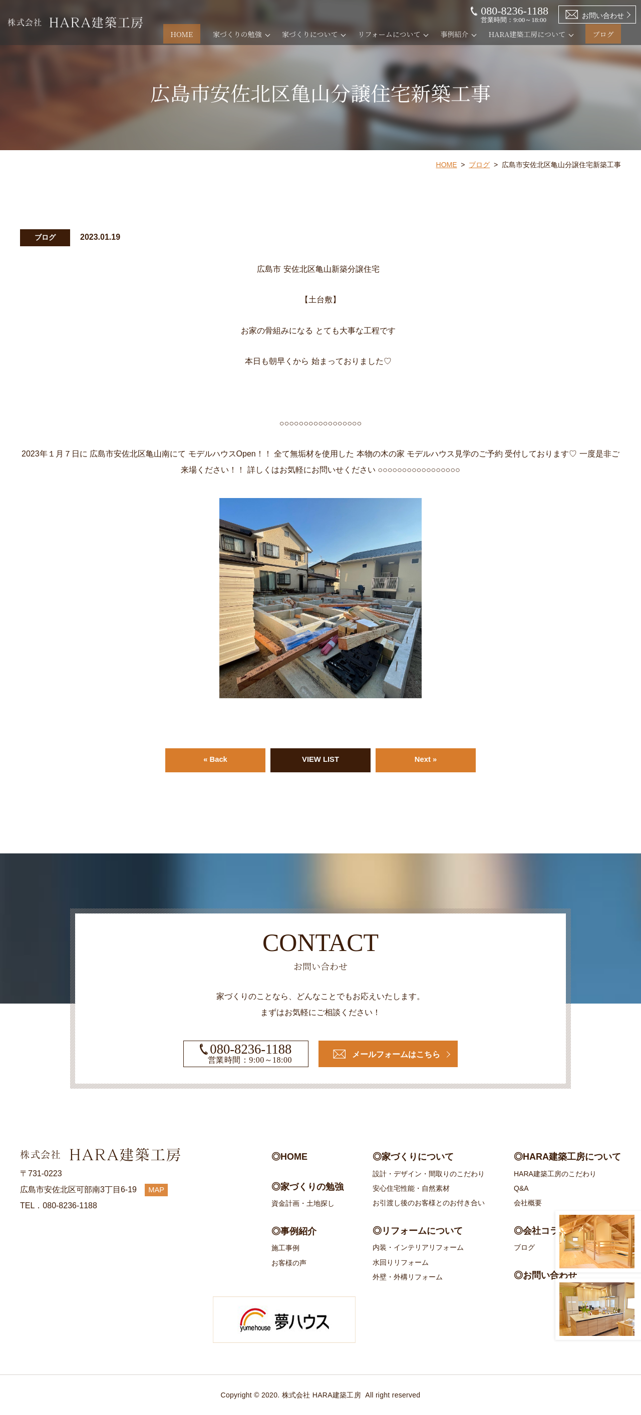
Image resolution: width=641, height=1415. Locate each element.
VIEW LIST (320, 760)
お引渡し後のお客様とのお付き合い (429, 1203)
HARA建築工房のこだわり (555, 1174)
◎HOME (289, 1157)
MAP (157, 1189)
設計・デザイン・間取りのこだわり (429, 1174)
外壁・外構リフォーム (408, 1277)
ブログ (610, 34)
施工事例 (285, 1248)
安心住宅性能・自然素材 (411, 1188)
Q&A (521, 1188)
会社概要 (528, 1203)
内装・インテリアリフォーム (418, 1248)
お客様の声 (288, 1263)
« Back (215, 760)
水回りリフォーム (401, 1262)
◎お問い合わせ (545, 1275)
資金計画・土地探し (303, 1204)
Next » (426, 760)
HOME (203, 34)
